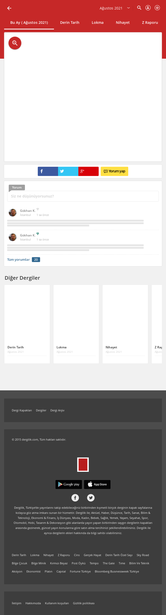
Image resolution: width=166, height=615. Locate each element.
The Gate (109, 563)
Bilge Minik (38, 563)
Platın (48, 571)
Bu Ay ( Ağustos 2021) (29, 22)
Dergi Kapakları (22, 410)
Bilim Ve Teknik (139, 563)
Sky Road (143, 555)
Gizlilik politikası (84, 603)
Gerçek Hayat (92, 555)
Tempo (94, 563)
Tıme (122, 563)
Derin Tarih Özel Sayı (119, 555)
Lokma (98, 22)
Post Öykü (79, 563)
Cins (77, 555)
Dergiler (41, 410)
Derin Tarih (69, 22)
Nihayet (123, 22)
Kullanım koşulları (57, 603)
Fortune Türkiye (80, 571)
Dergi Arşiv (57, 410)
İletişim (16, 603)
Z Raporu (150, 22)
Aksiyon (17, 571)
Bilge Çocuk (19, 563)
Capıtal (61, 571)
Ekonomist (33, 571)
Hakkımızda (33, 603)
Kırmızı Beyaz (59, 563)
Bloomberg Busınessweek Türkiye (117, 571)
